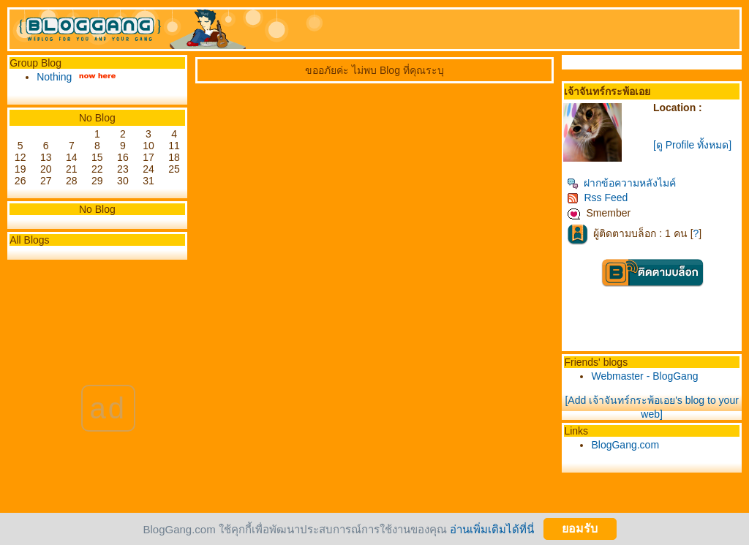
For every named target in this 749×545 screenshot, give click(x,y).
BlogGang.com (625, 445)
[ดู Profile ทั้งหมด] (692, 145)
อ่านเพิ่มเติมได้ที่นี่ (492, 528)
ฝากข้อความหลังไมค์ (621, 183)
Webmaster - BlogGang (644, 376)
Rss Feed (597, 197)
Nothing (54, 77)
